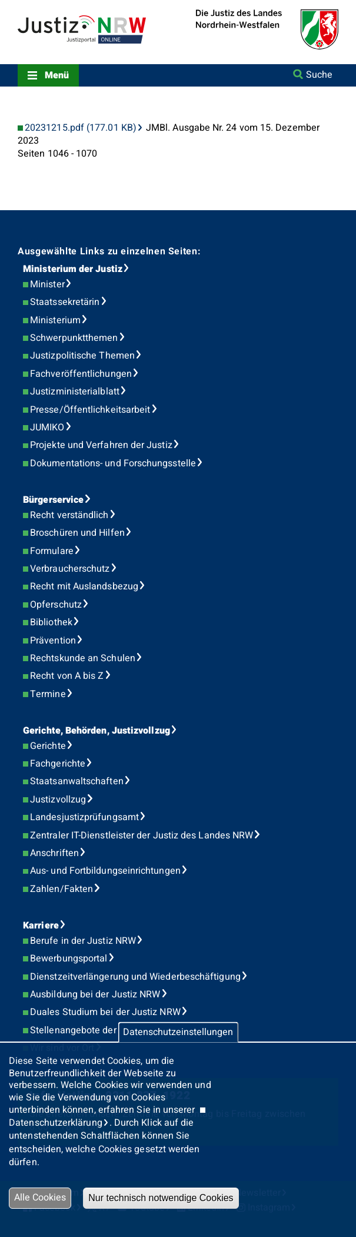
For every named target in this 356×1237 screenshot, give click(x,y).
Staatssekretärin (64, 302)
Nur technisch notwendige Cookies (160, 1198)
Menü (57, 75)
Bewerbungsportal (68, 958)
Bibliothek (51, 622)
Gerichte (48, 746)
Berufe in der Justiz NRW (83, 941)
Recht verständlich (69, 515)
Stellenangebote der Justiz (87, 1030)
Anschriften (54, 853)
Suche (319, 75)
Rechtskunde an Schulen (82, 658)
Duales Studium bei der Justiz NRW (105, 1012)
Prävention (53, 641)
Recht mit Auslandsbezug (84, 586)
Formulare (52, 551)
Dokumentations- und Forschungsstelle (113, 463)
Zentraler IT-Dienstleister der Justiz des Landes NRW (141, 835)
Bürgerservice (53, 500)
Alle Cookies (40, 1197)
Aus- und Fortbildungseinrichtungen (105, 871)
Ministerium (55, 320)
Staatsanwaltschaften (77, 781)
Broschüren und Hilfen (77, 533)
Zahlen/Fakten (61, 889)
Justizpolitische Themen (82, 356)
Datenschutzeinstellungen (178, 1032)
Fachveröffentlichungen (81, 374)
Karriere (41, 925)
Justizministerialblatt (74, 391)
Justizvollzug (58, 799)
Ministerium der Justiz (72, 269)
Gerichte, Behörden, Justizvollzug (96, 731)
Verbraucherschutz (69, 569)
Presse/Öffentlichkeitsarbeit (90, 410)
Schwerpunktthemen (74, 338)
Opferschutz (56, 605)
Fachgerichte (57, 764)
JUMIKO (47, 427)
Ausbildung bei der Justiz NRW (95, 994)
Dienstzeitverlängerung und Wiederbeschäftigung (135, 977)
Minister (47, 284)
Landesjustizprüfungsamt (84, 817)
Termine (48, 694)
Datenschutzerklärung (55, 1123)
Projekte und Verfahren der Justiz (101, 445)
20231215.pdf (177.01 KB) (81, 128)
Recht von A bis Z (67, 676)
